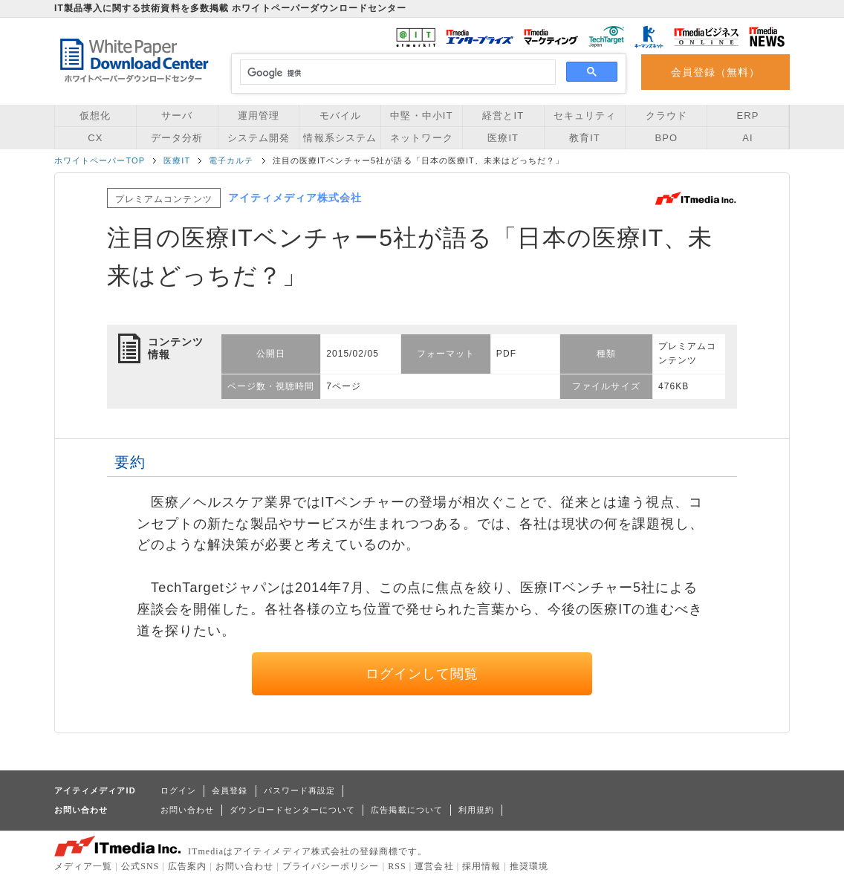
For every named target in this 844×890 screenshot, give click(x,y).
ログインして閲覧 (422, 673)
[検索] (395, 72)
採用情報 (481, 866)
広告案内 (187, 866)
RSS (397, 866)
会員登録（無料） (716, 72)
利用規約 (476, 809)
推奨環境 (529, 866)
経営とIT (503, 115)
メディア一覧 (83, 866)
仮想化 (95, 115)
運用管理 (258, 115)
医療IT (503, 137)
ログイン (178, 790)
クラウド (666, 115)
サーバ (176, 115)
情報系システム (339, 137)
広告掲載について (407, 809)
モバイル (340, 115)
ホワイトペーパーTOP (99, 160)
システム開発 (258, 137)
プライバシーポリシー (331, 866)
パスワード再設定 (300, 790)
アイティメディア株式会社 (295, 198)
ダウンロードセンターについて (292, 809)
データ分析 (177, 137)
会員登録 (229, 790)
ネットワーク (421, 137)
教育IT (584, 137)
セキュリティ (585, 115)
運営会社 (434, 866)
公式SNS (140, 866)
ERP (748, 115)
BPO (666, 137)
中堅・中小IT (421, 115)
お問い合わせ (187, 809)
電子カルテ (231, 160)
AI (747, 137)
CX (95, 137)
